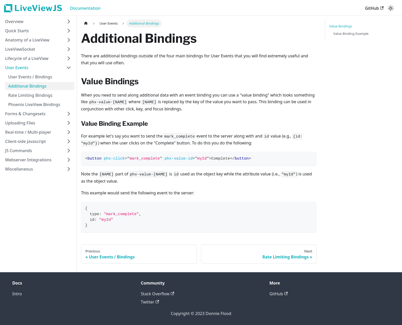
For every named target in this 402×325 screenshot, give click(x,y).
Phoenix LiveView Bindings (34, 104)
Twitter (150, 302)
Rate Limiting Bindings (30, 95)
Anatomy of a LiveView (27, 40)
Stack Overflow (157, 294)
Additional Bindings (27, 86)
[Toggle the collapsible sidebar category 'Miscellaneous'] (68, 169)
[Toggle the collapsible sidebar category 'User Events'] (68, 68)
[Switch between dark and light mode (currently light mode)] (391, 8)
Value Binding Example (351, 33)
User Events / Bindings (30, 77)
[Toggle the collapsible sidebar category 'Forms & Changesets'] (68, 114)
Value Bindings (340, 26)
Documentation (85, 8)
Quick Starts (17, 31)
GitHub (374, 8)
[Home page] (86, 23)
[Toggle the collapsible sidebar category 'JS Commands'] (68, 150)
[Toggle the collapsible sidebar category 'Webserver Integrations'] (68, 160)
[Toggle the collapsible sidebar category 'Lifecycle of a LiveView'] (68, 58)
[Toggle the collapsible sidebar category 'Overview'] (68, 21)
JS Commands (18, 150)
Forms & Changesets (25, 114)
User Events (16, 67)
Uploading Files (20, 123)
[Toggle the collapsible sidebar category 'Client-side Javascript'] (68, 141)
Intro (17, 294)
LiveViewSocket (20, 49)
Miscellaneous (19, 169)
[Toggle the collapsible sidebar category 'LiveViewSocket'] (68, 49)
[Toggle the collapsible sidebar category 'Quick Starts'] (68, 31)
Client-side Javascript (25, 141)
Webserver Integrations (28, 160)
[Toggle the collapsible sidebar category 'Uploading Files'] (68, 123)
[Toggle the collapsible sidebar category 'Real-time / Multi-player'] (68, 132)
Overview (14, 21)
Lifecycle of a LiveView (26, 58)
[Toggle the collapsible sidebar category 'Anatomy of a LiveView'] (68, 40)
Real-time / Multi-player (28, 132)
